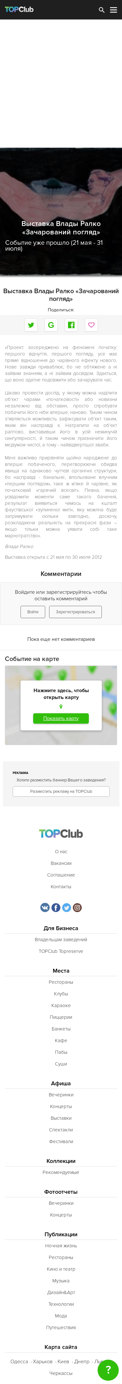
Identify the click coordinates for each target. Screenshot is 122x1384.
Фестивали (61, 1141)
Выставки (61, 1118)
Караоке (61, 1005)
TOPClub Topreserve (61, 951)
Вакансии (61, 863)
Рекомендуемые (61, 1172)
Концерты (61, 1106)
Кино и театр (61, 1269)
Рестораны (61, 982)
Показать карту (61, 718)
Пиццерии (61, 1017)
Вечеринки (61, 1094)
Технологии (61, 1304)
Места (61, 970)
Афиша (61, 1083)
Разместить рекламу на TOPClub (61, 791)
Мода (61, 1315)
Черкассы (61, 1373)
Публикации (61, 1234)
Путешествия (61, 1327)
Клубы (61, 993)
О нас (61, 851)
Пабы (61, 1052)
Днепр (81, 1361)
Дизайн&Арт (61, 1292)
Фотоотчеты (61, 1192)
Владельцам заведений (61, 939)
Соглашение (61, 875)
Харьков (43, 1361)
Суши (61, 1063)
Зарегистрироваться (75, 612)
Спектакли (61, 1129)
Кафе (61, 1040)
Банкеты (61, 1028)
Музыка (61, 1280)
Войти (32, 612)
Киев (63, 1361)
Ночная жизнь (61, 1245)
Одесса (19, 1361)
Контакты (61, 886)
